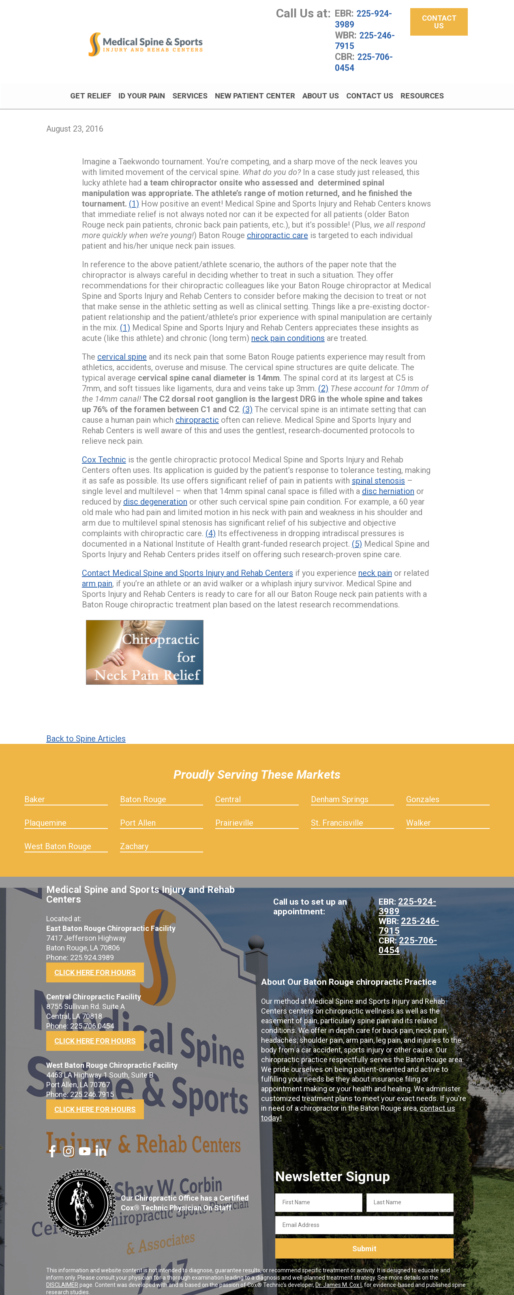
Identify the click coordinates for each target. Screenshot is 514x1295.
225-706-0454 (366, 61)
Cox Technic (104, 451)
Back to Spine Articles (86, 730)
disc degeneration (155, 493)
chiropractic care (277, 226)
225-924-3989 (365, 19)
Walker (418, 814)
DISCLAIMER (62, 1276)
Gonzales (422, 790)
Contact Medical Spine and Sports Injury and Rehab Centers (187, 564)
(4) (211, 524)
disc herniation (388, 482)
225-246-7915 (367, 40)
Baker (34, 790)
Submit (364, 1239)
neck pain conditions (288, 329)
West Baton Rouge (57, 837)
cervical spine (122, 348)
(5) (357, 535)
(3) (247, 400)
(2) (323, 379)
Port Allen (138, 814)
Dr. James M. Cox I (338, 1276)
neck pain (375, 564)
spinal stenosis (378, 472)
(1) (134, 195)
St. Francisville (337, 814)
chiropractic (197, 411)
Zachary (134, 837)
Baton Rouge (143, 790)
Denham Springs (339, 790)
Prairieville (234, 814)
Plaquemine (45, 814)
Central (228, 790)
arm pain (97, 574)
